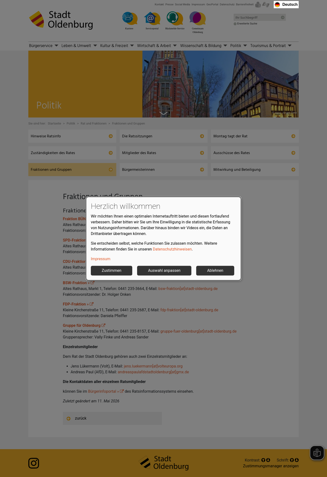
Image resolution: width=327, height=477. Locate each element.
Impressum (100, 259)
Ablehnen (215, 270)
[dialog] (163, 239)
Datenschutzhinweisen (172, 249)
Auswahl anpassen (164, 270)
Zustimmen (111, 270)
